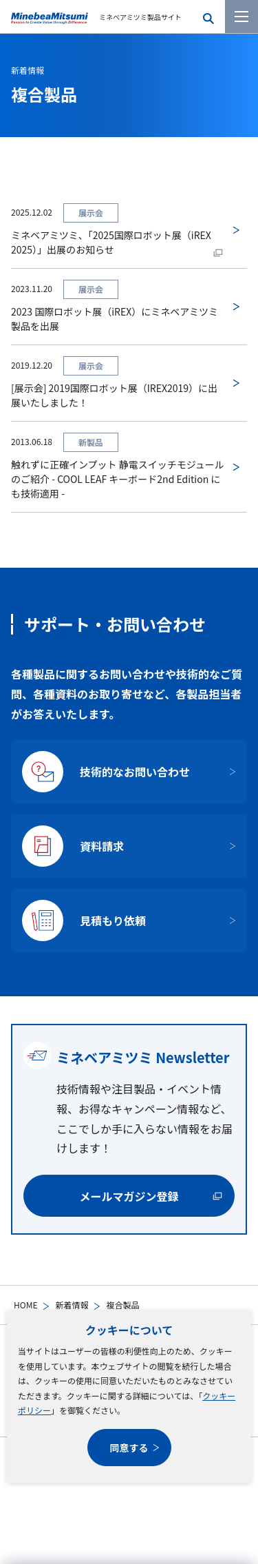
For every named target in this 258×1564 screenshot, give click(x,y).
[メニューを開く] (241, 16)
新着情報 (71, 1304)
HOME (25, 1304)
